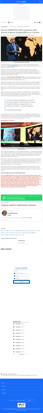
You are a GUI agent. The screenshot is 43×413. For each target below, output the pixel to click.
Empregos (3, 389)
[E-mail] (10, 215)
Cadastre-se (21, 281)
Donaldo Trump (4, 205)
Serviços (3, 386)
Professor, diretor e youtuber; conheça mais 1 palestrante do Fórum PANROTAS (18, 232)
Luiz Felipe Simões (4, 26)
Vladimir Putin (13, 205)
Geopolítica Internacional (22, 205)
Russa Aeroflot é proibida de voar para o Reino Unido (12, 235)
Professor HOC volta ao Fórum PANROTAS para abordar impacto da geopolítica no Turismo (20, 230)
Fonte (5, 22)
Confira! (30, 217)
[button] (34, 22)
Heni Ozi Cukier (32, 205)
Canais (3, 382)
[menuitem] (21, 382)
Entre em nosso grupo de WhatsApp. (16, 198)
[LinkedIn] (8, 215)
